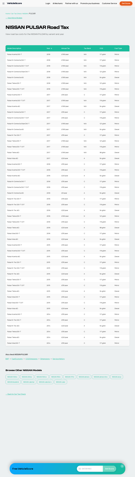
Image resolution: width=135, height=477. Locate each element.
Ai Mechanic (58, 3)
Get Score (126, 3)
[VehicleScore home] (14, 3)
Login (48, 3)
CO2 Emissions (32, 359)
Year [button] (49, 48)
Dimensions (45, 359)
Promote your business (89, 3)
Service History (59, 359)
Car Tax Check (16, 14)
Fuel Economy (17, 359)
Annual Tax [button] (66, 48)
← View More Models (14, 18)
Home (8, 14)
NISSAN (25, 14)
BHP (7, 359)
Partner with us (71, 3)
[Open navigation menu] (3, 3)
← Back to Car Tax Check (16, 394)
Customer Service (109, 3)
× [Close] (122, 466)
